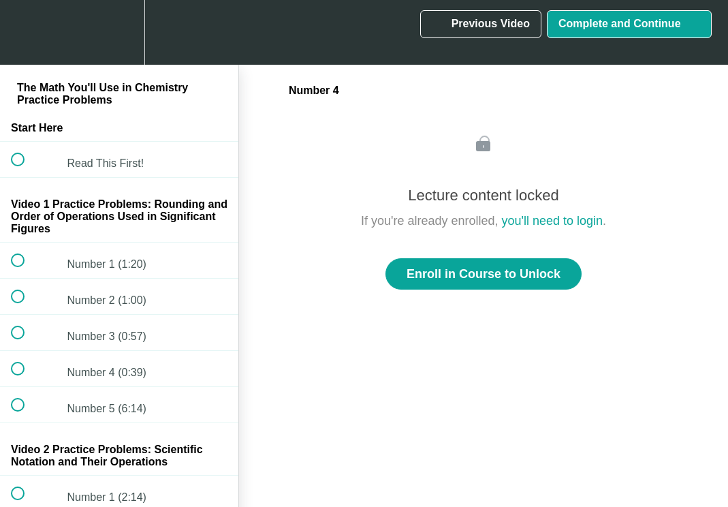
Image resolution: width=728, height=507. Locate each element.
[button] (25, 32)
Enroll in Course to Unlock (483, 274)
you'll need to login (552, 221)
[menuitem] (119, 32)
